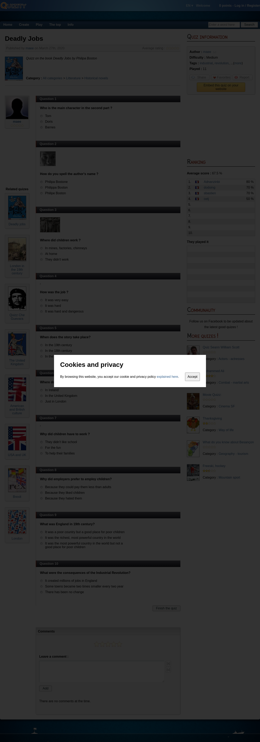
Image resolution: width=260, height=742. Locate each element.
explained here (167, 376)
